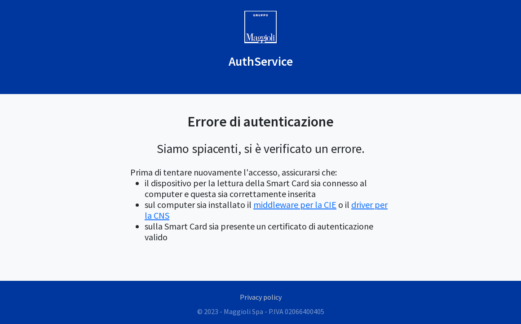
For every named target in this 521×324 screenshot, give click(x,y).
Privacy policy (261, 297)
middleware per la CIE (294, 205)
